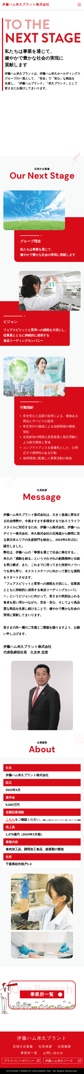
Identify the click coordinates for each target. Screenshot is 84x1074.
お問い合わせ (53, 1053)
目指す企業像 (23, 1046)
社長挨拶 (45, 1046)
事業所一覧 (29, 1053)
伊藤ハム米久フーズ (59, 1060)
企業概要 (64, 1046)
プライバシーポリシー (19, 1060)
